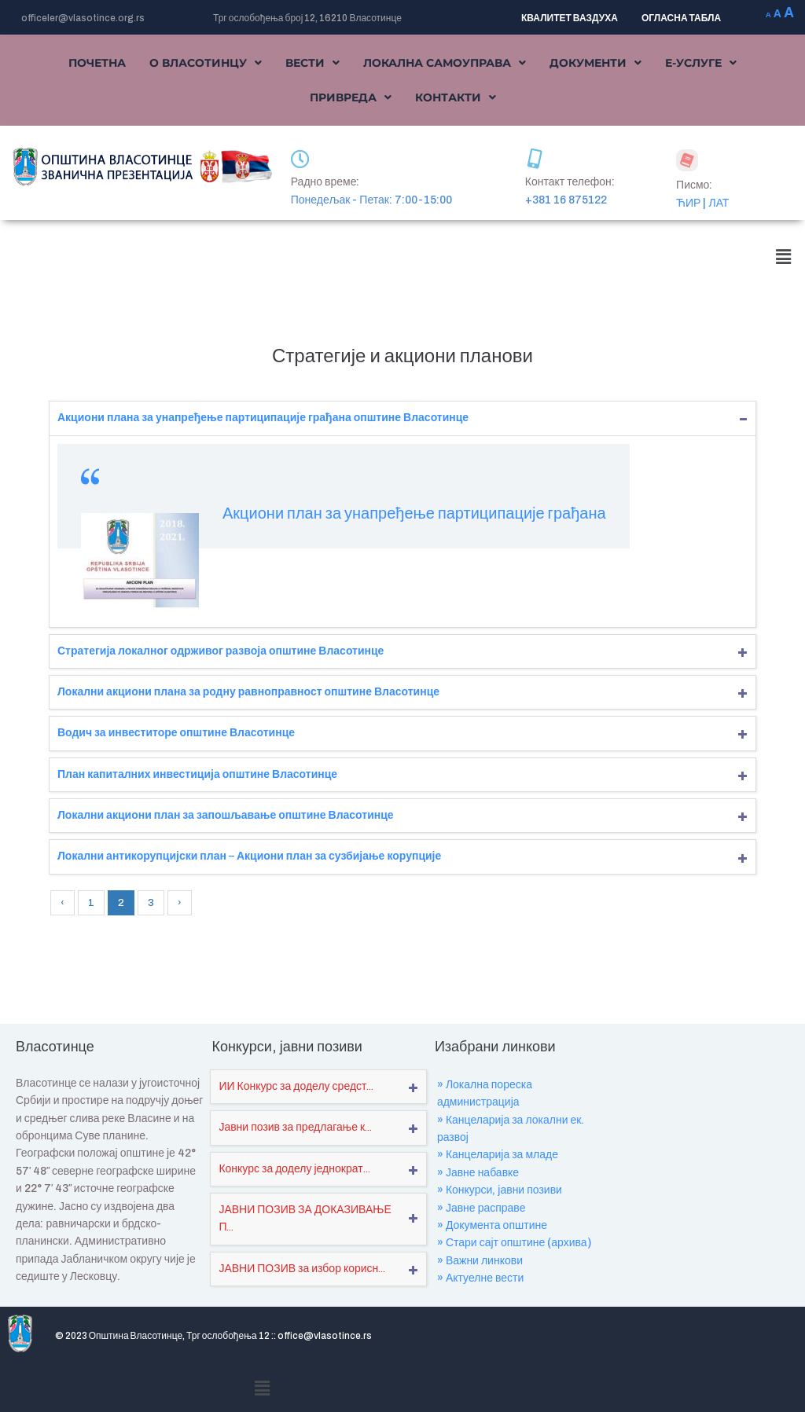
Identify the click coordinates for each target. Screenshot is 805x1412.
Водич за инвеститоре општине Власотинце (176, 733)
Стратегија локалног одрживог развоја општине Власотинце (220, 651)
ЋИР (688, 203)
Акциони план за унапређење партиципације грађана (414, 513)
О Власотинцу (205, 63)
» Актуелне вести (480, 1278)
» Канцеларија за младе (497, 1155)
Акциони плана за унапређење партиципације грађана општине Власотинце (263, 418)
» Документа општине (492, 1225)
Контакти (455, 97)
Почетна (97, 63)
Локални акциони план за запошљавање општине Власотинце (225, 815)
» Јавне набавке (478, 1173)
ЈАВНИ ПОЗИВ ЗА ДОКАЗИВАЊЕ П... (305, 1218)
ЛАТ (718, 203)
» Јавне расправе (481, 1208)
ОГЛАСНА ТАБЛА (681, 18)
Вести (312, 63)
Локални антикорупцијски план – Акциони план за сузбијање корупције (249, 856)
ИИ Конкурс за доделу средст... (296, 1086)
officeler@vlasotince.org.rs (83, 18)
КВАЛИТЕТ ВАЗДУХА (569, 18)
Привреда (350, 97)
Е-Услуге (701, 63)
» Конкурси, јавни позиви (499, 1190)
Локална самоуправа (444, 63)
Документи (595, 63)
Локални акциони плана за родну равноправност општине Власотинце (248, 692)
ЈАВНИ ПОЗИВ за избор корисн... (302, 1268)
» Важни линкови (480, 1261)
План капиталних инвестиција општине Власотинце (197, 774)
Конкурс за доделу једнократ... (294, 1169)
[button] (206, 63)
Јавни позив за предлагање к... (295, 1127)
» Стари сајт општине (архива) (514, 1243)
